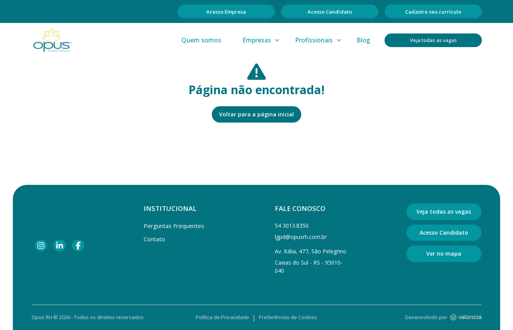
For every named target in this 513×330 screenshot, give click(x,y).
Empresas (261, 40)
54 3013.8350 (292, 225)
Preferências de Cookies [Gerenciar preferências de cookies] (288, 317)
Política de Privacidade (222, 317)
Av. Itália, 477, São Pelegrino (310, 251)
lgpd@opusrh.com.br (301, 236)
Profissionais (318, 40)
